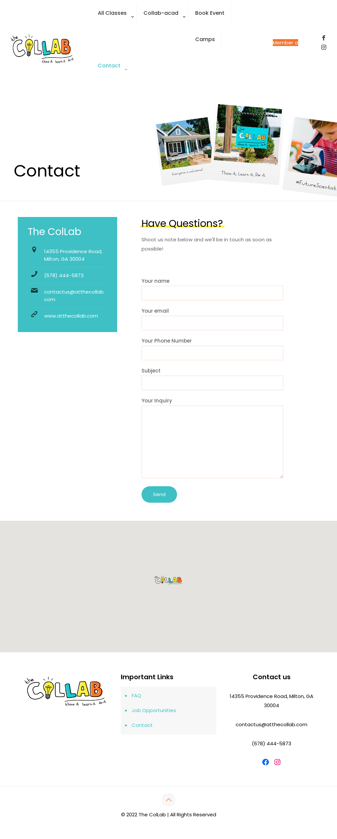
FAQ (136, 695)
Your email (212, 318)
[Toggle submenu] (114, 29)
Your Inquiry (212, 437)
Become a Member (285, 42)
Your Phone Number (212, 348)
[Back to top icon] (168, 800)
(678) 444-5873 (64, 275)
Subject (212, 378)
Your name (212, 288)
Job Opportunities (154, 710)
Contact (142, 725)
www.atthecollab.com (71, 315)
